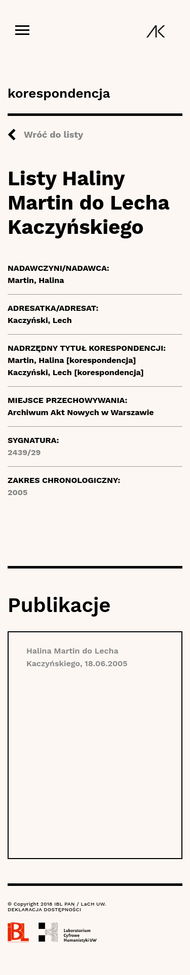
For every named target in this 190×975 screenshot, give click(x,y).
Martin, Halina (36, 280)
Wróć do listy (53, 134)
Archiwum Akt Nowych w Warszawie (81, 412)
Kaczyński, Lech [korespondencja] (76, 372)
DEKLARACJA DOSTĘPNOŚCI (44, 909)
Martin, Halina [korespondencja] (72, 360)
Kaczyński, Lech (40, 320)
